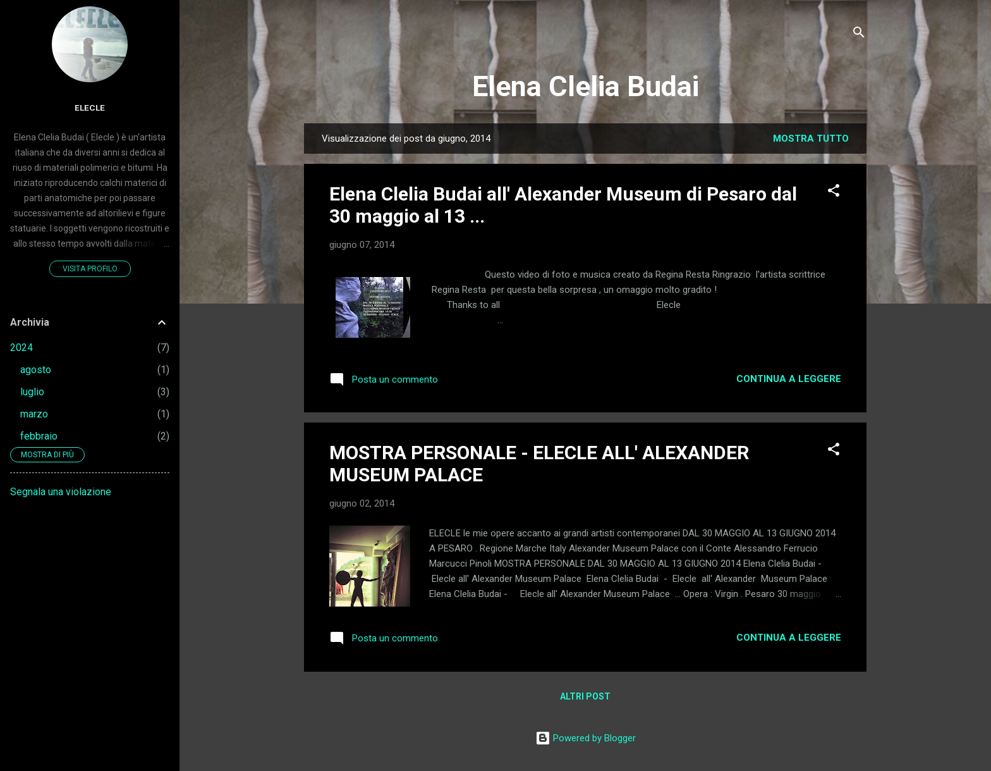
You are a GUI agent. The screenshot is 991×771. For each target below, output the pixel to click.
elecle (90, 107)
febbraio (39, 436)
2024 (21, 348)
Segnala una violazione (60, 492)
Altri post (585, 696)
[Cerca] (858, 34)
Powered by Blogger (585, 738)
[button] (833, 192)
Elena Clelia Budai (585, 86)
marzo (34, 414)
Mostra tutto (811, 138)
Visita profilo (90, 268)
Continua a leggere (788, 379)
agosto (35, 370)
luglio (32, 392)
